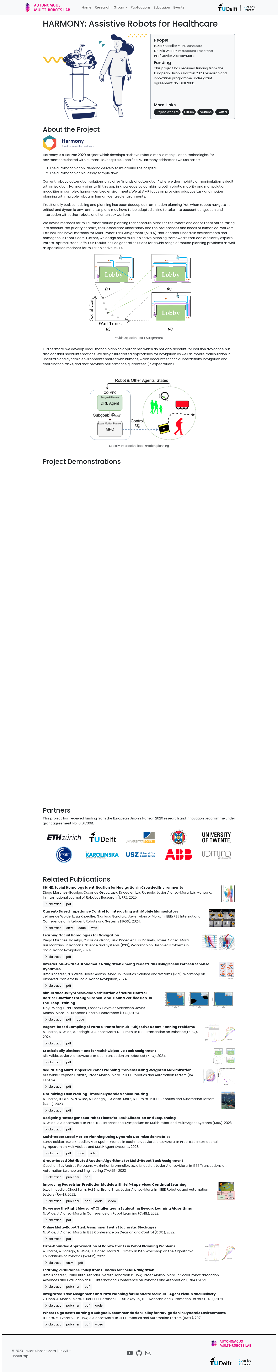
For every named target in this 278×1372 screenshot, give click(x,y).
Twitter (222, 112)
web (94, 928)
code (82, 928)
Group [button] (119, 7)
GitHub (189, 112)
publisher (72, 1177)
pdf (68, 904)
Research (102, 7)
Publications (140, 7)
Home (86, 7)
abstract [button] (53, 904)
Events (178, 7)
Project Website (167, 112)
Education (162, 7)
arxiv (69, 928)
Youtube (205, 112)
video (93, 1153)
